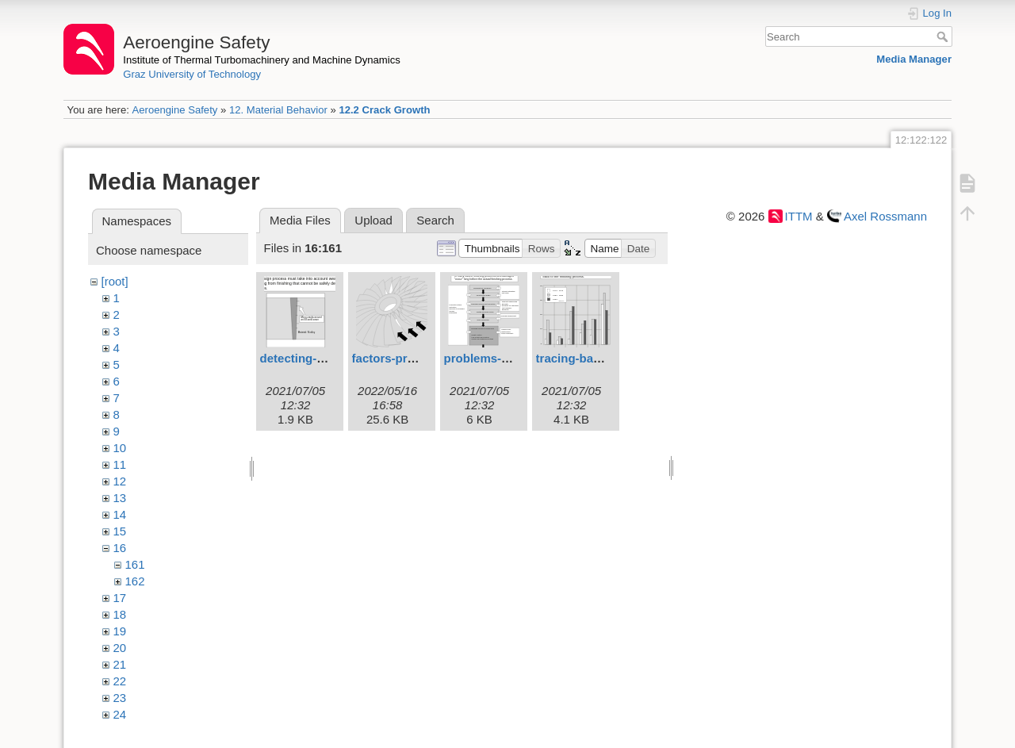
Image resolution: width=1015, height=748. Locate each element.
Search (944, 36)
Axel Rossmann (885, 216)
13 (120, 497)
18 (120, 614)
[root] (115, 281)
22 (120, 681)
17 (120, 597)
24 (120, 714)
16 (120, 547)
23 (120, 697)
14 (120, 514)
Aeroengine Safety (174, 110)
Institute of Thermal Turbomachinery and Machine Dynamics (261, 60)
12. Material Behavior (278, 110)
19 (120, 631)
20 (120, 647)
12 (120, 481)
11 (120, 464)
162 (135, 581)
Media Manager (914, 59)
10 (120, 448)
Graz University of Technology (192, 74)
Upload (373, 220)
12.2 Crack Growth (384, 110)
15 (120, 531)
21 (120, 664)
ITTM (799, 216)
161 (135, 564)
